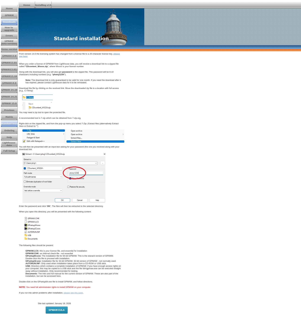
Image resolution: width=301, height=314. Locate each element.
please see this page (73, 293)
